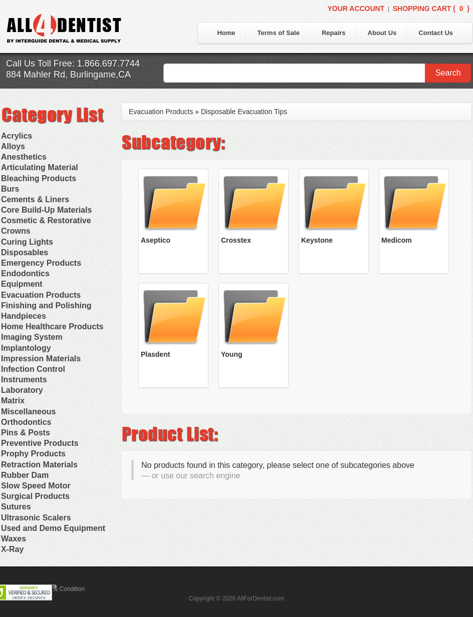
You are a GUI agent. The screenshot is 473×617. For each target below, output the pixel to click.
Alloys (13, 146)
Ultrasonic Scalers (36, 517)
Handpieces (23, 316)
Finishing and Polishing (46, 305)
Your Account (355, 9)
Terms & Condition (60, 588)
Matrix (13, 400)
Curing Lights (27, 242)
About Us (382, 33)
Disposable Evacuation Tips (244, 112)
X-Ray (12, 549)
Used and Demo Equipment (53, 528)
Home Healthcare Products (52, 326)
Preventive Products (40, 443)
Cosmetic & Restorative (46, 220)
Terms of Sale (279, 33)
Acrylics (16, 136)
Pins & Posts (25, 432)
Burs (10, 189)
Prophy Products (33, 453)
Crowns (16, 231)
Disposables (24, 252)
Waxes (13, 538)
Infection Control (33, 369)
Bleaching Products (38, 178)
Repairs (334, 33)
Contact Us (435, 33)
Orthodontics (26, 422)
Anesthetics (24, 157)
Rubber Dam (25, 475)
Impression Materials (41, 358)
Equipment (22, 284)
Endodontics (25, 273)
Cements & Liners (35, 199)
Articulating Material (39, 167)
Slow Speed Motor (36, 485)
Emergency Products (41, 263)
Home (226, 33)
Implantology (26, 348)
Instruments (24, 379)
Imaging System (32, 337)
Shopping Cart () (431, 9)
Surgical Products (35, 496)
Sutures (16, 506)
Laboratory (22, 390)
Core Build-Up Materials (46, 210)
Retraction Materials (39, 464)
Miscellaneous (28, 411)
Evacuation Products (41, 295)
